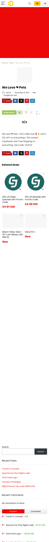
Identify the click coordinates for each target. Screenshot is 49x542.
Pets (12, 63)
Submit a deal (37, 3)
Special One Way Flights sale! (16, 473)
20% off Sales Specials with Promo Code (12, 199)
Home (5, 63)
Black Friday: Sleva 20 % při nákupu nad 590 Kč (12, 234)
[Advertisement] (24, 33)
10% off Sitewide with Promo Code (35, 198)
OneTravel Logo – (10, 477)
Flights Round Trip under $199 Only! (18, 486)
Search (5, 447)
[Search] (30, 3)
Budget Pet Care (10, 95)
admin (6, 92)
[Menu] (3, 3)
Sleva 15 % (30, 231)
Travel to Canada (10, 468)
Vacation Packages (11, 481)
